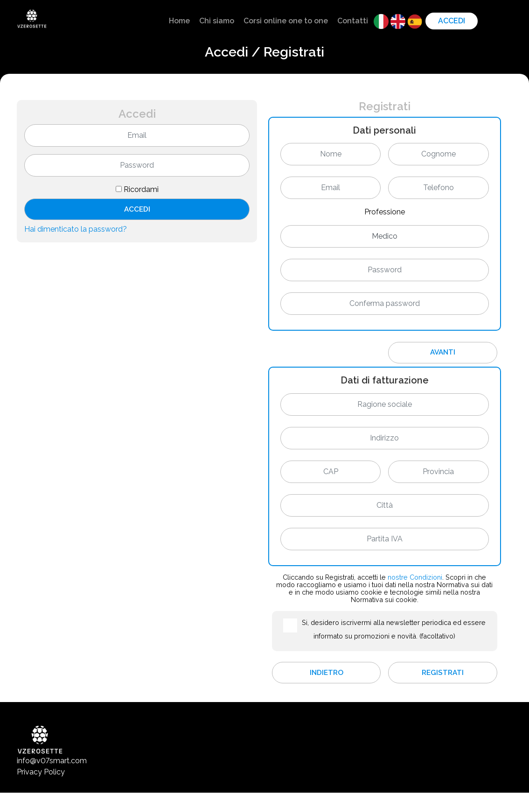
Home (179, 20)
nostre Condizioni (415, 578)
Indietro (326, 674)
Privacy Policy (41, 774)
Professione (384, 211)
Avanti (442, 352)
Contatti (352, 20)
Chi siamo (216, 20)
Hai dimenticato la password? (75, 230)
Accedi (451, 20)
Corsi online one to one (286, 20)
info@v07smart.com (52, 763)
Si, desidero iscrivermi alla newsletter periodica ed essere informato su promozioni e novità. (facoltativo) (394, 630)
